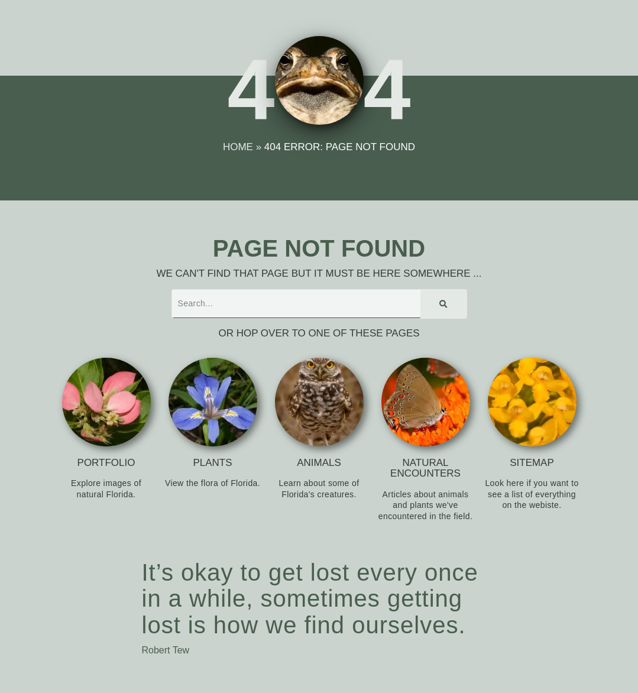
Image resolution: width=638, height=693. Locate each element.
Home (238, 147)
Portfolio (106, 462)
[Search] (443, 304)
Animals (319, 462)
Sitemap (532, 462)
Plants (212, 462)
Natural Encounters (425, 468)
